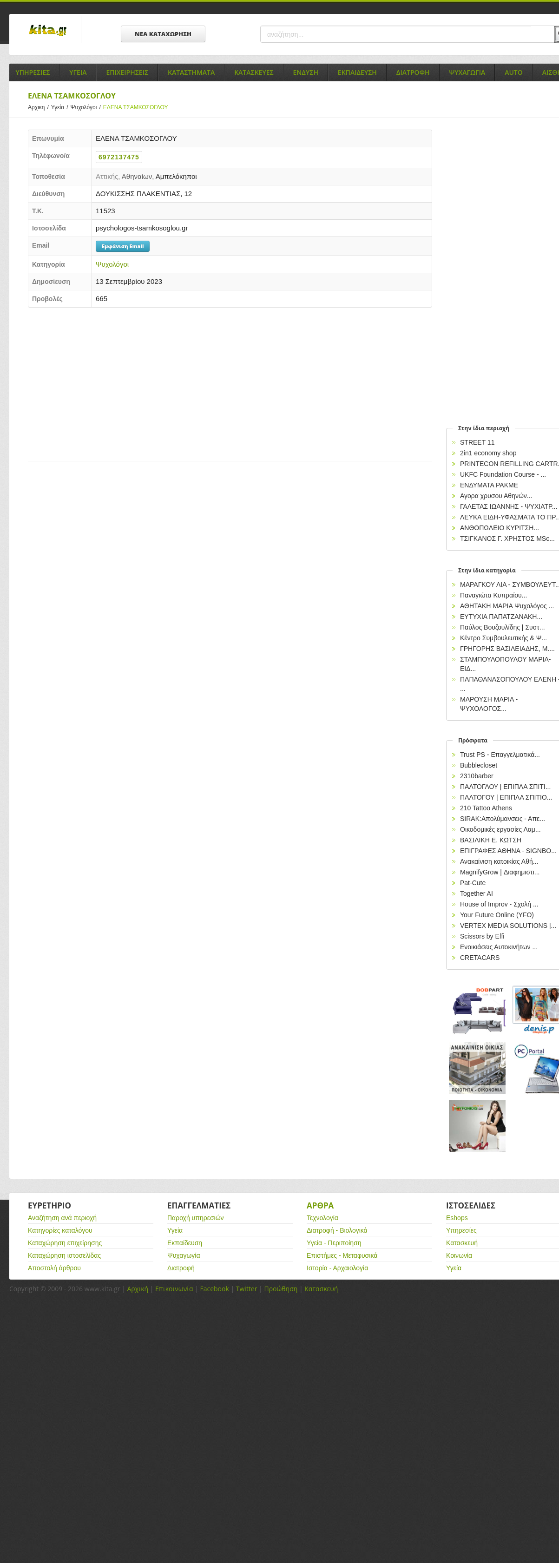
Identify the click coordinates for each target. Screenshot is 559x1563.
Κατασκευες (253, 72)
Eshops (457, 1218)
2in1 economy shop (488, 453)
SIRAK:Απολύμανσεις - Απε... (502, 818)
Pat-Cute (473, 883)
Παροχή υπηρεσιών (195, 1218)
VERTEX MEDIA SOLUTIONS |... (508, 925)
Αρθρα (320, 1205)
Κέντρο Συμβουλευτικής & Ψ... (503, 638)
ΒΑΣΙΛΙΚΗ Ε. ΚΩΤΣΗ (490, 840)
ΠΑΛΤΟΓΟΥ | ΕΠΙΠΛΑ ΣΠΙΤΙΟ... (506, 797)
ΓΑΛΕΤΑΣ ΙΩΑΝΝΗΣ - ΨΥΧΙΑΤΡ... (508, 506)
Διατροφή (181, 1268)
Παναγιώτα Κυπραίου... (493, 595)
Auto (514, 72)
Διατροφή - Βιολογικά (337, 1230)
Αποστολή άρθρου (54, 1268)
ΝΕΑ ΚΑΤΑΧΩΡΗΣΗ (163, 34)
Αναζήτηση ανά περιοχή (62, 1218)
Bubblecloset (478, 765)
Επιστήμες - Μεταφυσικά (342, 1255)
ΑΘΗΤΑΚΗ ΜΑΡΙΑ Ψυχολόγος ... (507, 606)
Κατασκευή (462, 1243)
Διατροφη (413, 72)
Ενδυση (305, 72)
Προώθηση (280, 1288)
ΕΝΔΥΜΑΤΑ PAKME (489, 485)
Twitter (246, 1288)
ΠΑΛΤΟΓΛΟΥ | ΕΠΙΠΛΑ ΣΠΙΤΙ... (505, 786)
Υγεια (77, 72)
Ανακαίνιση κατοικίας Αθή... (499, 861)
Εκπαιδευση (357, 72)
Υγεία (61, 107)
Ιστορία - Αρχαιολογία (337, 1268)
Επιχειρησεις (127, 72)
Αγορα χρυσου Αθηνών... (496, 495)
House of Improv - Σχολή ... (499, 904)
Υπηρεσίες (461, 1230)
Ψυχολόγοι (87, 107)
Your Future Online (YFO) (497, 915)
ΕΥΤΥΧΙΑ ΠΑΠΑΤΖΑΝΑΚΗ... (501, 616)
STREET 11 (477, 442)
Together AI (476, 893)
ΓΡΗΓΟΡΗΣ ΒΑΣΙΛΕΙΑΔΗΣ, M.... (507, 648)
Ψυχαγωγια (467, 72)
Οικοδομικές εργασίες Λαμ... (500, 829)
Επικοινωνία (174, 1288)
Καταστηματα (191, 72)
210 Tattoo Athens (486, 808)
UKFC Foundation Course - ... (503, 474)
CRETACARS (480, 957)
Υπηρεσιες (32, 72)
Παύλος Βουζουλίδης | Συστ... (502, 627)
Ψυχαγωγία (183, 1255)
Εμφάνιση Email (123, 246)
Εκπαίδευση (184, 1243)
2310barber (476, 776)
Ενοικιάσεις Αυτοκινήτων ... (499, 947)
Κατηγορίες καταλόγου (60, 1230)
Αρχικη (39, 107)
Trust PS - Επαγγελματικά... (500, 754)
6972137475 (119, 157)
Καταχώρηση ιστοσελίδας (64, 1255)
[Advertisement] (190, 382)
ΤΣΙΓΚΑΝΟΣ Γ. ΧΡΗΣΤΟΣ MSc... (507, 538)
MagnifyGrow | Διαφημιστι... (499, 872)
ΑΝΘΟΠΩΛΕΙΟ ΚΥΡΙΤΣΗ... (499, 528)
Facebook (214, 1288)
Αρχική (137, 1288)
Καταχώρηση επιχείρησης (65, 1243)
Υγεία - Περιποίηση (334, 1243)
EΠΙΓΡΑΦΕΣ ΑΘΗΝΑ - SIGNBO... (508, 850)
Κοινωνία (459, 1255)
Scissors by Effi (482, 936)
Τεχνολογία (322, 1218)
